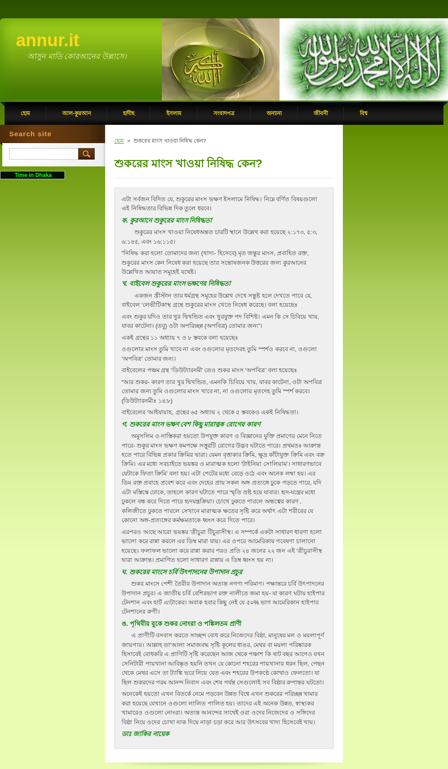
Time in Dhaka (32, 175)
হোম (119, 141)
